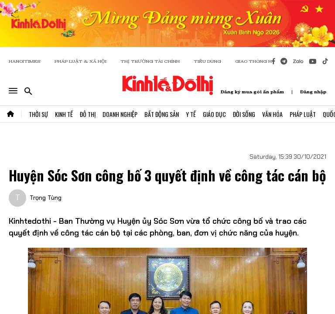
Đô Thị (88, 114)
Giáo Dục (214, 114)
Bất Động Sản (161, 114)
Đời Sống (244, 114)
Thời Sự (38, 114)
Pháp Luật (303, 114)
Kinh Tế (64, 114)
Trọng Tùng (46, 197)
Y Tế (191, 114)
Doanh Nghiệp (120, 114)
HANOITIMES (25, 61)
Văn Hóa (272, 114)
